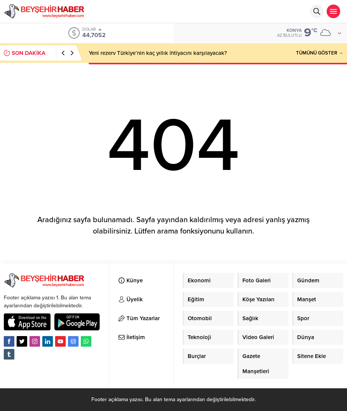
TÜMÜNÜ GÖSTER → (319, 53)
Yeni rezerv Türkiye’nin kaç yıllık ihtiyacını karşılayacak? (158, 53)
